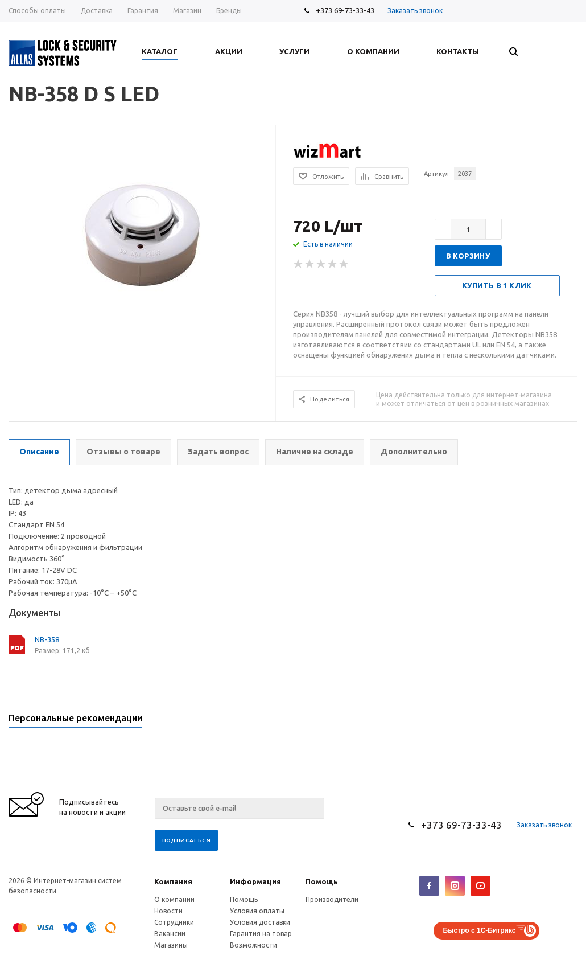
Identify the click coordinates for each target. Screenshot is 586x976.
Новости (168, 911)
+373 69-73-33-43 (345, 10)
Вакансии (169, 933)
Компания (173, 881)
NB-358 (47, 639)
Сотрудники (174, 922)
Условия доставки (260, 922)
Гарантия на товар (261, 933)
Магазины (171, 945)
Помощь (322, 881)
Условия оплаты (257, 911)
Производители (332, 899)
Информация (255, 881)
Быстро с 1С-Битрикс (479, 930)
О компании (174, 899)
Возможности (253, 945)
